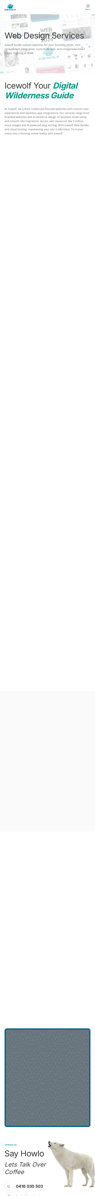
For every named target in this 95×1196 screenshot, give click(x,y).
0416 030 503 (29, 1186)
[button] (87, 7)
